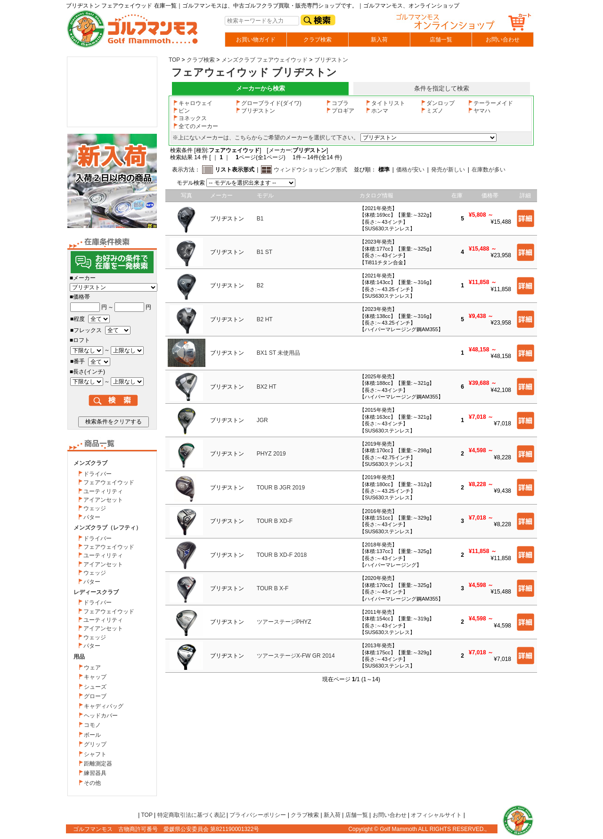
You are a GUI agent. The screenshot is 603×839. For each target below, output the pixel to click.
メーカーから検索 (260, 88)
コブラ (337, 103)
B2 (260, 285)
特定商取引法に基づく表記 (191, 815)
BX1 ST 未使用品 (278, 353)
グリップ (95, 744)
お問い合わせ (503, 39)
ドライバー (97, 474)
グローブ (95, 696)
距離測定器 (98, 763)
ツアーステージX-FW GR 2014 (296, 655)
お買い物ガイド (256, 39)
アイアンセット (103, 500)
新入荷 (379, 39)
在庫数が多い (488, 169)
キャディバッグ (103, 706)
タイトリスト (385, 103)
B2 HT (265, 319)
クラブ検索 (317, 39)
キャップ (95, 677)
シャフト (95, 754)
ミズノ (432, 110)
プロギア (340, 110)
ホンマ (377, 110)
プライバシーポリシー (257, 815)
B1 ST (264, 252)
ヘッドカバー (101, 715)
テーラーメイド (490, 103)
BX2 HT (267, 386)
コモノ (92, 725)
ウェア (92, 667)
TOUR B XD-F (275, 521)
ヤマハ (479, 110)
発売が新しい (448, 169)
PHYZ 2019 (271, 453)
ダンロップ (438, 103)
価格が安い (410, 169)
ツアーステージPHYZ (284, 622)
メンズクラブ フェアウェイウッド (264, 60)
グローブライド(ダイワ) (269, 103)
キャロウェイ (192, 103)
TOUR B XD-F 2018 (282, 555)
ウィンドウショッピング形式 (310, 169)
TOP (174, 60)
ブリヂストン (331, 60)
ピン (181, 110)
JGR (262, 420)
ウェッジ (94, 508)
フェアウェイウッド (108, 482)
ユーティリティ (103, 491)
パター (91, 517)
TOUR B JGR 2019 (281, 487)
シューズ (95, 687)
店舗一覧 (441, 39)
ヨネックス (190, 118)
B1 (260, 218)
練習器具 (95, 773)
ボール (92, 735)
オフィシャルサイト (436, 815)
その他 (92, 783)
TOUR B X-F (273, 588)
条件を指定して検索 (441, 88)
